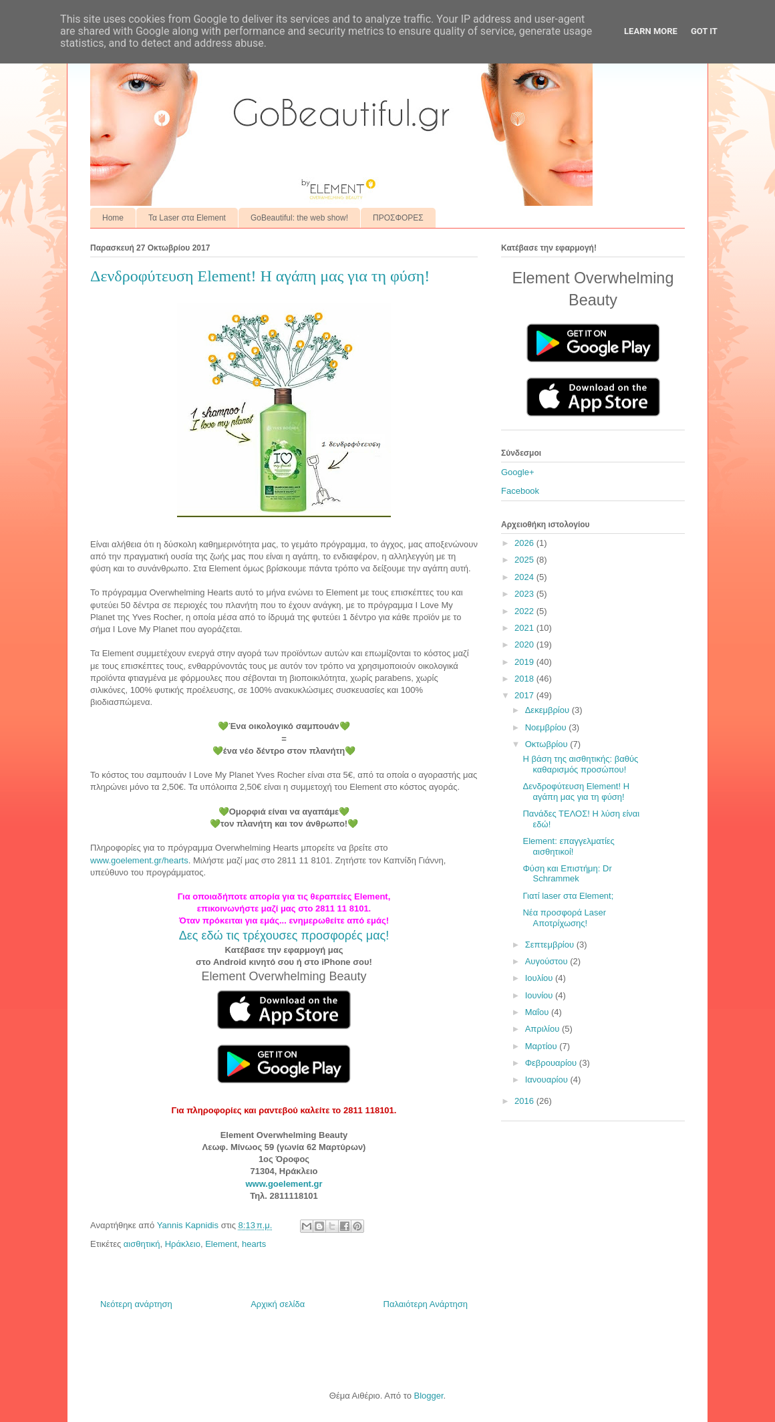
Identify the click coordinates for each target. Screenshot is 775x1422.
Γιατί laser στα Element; (567, 896)
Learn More (650, 31)
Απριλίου (543, 1029)
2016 (525, 1101)
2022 (525, 611)
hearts (254, 1244)
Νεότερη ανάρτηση (136, 1304)
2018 (525, 679)
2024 (525, 577)
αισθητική (142, 1244)
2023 (525, 594)
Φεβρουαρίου (552, 1063)
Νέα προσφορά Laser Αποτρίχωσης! (564, 917)
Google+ (517, 472)
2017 (525, 695)
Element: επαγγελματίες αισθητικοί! (568, 846)
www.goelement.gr (283, 1184)
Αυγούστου (548, 961)
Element (221, 1244)
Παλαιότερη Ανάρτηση (425, 1304)
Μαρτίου (542, 1046)
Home (113, 218)
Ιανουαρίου (548, 1080)
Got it (704, 31)
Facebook (520, 491)
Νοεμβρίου (547, 727)
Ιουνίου (540, 995)
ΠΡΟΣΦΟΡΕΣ (398, 218)
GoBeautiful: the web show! (299, 218)
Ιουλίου (540, 978)
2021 (525, 628)
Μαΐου (538, 1012)
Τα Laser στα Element (187, 218)
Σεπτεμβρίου (551, 945)
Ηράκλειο (182, 1244)
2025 (525, 560)
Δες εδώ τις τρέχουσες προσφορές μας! (284, 935)
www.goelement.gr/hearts (139, 860)
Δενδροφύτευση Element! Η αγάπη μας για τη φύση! (575, 791)
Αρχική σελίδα (278, 1304)
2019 (525, 662)
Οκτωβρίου (547, 744)
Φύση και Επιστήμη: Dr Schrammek (566, 873)
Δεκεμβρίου (548, 710)
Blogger (428, 1396)
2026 (525, 543)
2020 (525, 644)
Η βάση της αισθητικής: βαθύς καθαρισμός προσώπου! (580, 764)
